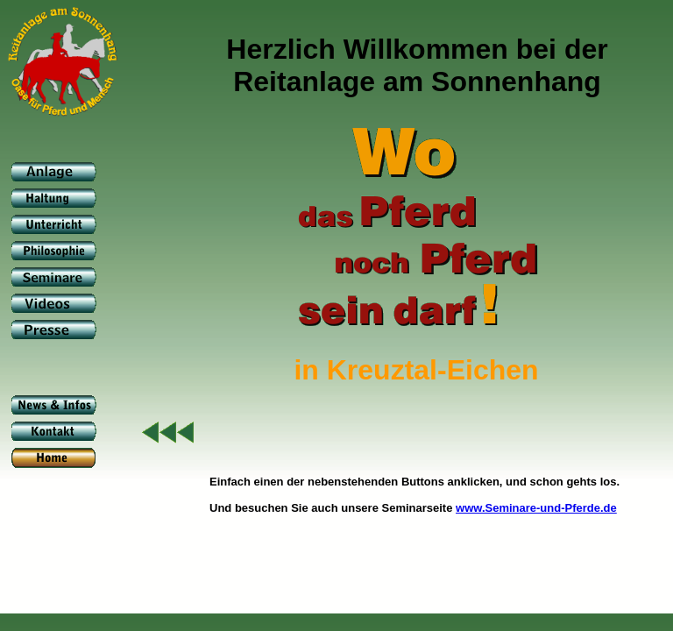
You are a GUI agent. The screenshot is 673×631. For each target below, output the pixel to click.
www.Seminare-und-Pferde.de (536, 507)
